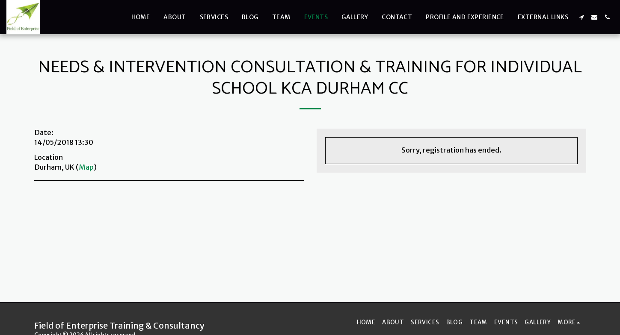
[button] (581, 17)
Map (86, 167)
